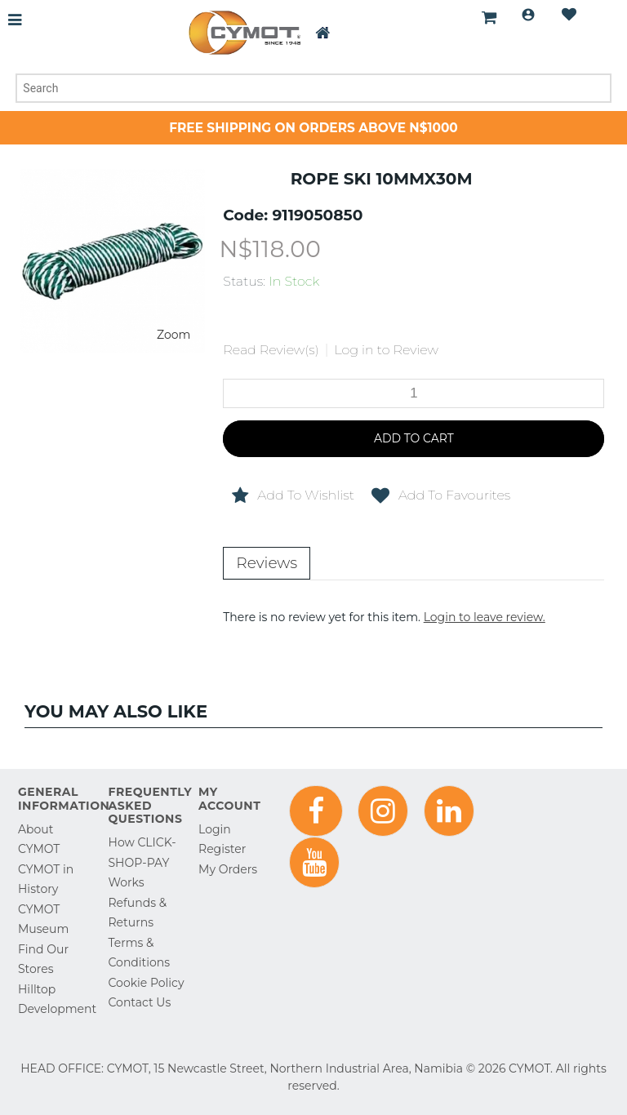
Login (528, 14)
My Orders (227, 869)
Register (222, 849)
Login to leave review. (484, 617)
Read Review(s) (270, 350)
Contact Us (140, 1002)
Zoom (173, 334)
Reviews (266, 562)
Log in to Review (386, 350)
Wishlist (569, 14)
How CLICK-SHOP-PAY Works (142, 862)
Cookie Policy (147, 982)
